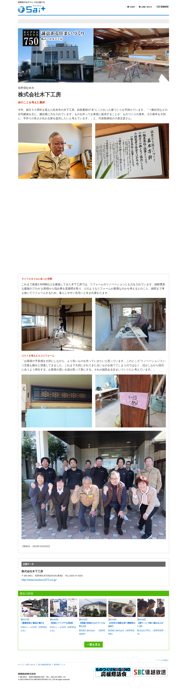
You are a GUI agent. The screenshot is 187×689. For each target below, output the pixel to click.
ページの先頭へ (163, 660)
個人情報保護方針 (44, 664)
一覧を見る (93, 644)
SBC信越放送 (161, 7)
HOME (131, 7)
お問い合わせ (145, 7)
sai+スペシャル (68, 19)
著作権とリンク (59, 664)
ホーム (20, 664)
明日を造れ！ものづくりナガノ (110, 19)
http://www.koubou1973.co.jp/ (39, 579)
